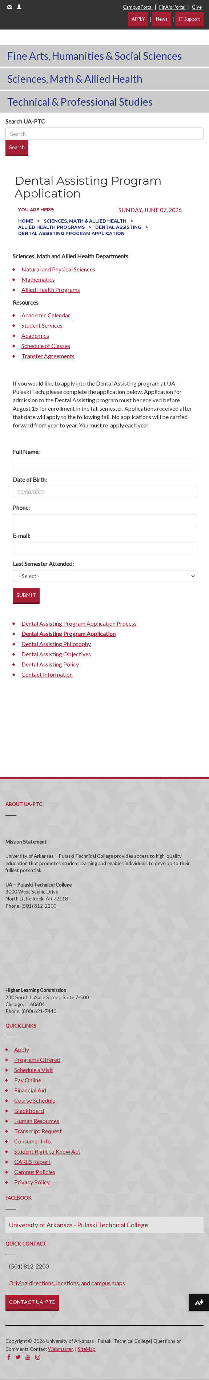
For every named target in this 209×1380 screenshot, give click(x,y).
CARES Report (32, 1161)
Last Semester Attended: (43, 563)
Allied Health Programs (52, 227)
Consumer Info (32, 1141)
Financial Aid (30, 1090)
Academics (35, 335)
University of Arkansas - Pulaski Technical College (78, 1225)
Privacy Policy (32, 1181)
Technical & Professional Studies (80, 101)
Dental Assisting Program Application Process (79, 623)
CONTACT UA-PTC (32, 1302)
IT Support (189, 19)
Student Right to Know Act (47, 1151)
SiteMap (87, 1349)
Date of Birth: (30, 479)
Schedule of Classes (45, 345)
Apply (21, 1049)
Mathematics (38, 279)
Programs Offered (37, 1059)
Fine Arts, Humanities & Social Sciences (94, 56)
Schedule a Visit (33, 1069)
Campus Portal (138, 7)
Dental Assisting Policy (50, 664)
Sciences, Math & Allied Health (74, 79)
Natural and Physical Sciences (58, 269)
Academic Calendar (45, 315)
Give (197, 7)
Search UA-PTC (25, 121)
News (162, 19)
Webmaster (60, 1349)
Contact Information (47, 674)
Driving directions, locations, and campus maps (67, 1282)
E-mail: (21, 535)
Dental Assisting (118, 227)
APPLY (138, 19)
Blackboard (29, 1110)
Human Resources (36, 1120)
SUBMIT (26, 595)
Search (17, 147)
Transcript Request (38, 1130)
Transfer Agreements (48, 355)
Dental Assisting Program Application (68, 633)
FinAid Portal (172, 7)
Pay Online (27, 1079)
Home (26, 221)
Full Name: (26, 451)
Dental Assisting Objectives (56, 653)
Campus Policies (34, 1171)
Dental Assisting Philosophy (56, 643)
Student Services (42, 325)
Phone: (21, 507)
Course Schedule (34, 1100)
